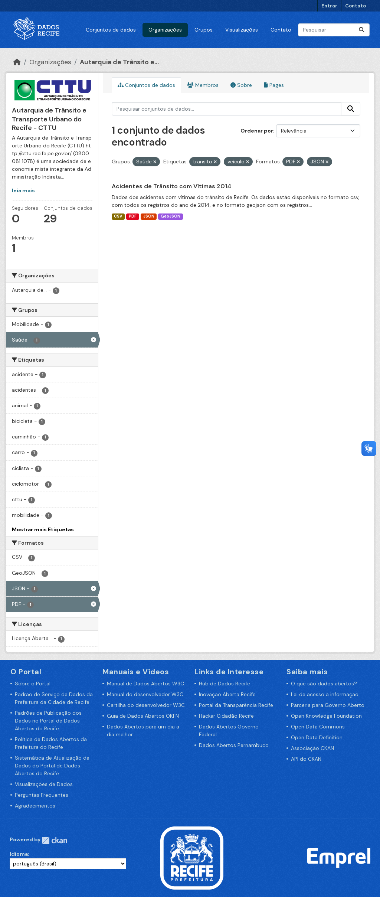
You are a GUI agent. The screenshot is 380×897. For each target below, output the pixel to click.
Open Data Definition (317, 737)
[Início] (17, 62)
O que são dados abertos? (324, 683)
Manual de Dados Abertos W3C (145, 683)
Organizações (165, 29)
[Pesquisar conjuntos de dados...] (334, 29)
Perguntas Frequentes (41, 795)
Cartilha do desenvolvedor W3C (146, 705)
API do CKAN (306, 759)
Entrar (329, 6)
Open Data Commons (318, 726)
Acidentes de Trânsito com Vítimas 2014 (171, 186)
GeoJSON (170, 216)
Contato (355, 6)
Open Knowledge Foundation (326, 715)
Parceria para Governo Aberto (327, 705)
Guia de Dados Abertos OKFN (143, 715)
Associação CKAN (312, 748)
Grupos (203, 29)
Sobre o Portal (32, 683)
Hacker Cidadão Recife (226, 715)
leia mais (23, 190)
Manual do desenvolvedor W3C (145, 694)
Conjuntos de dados (111, 29)
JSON (148, 216)
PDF (133, 216)
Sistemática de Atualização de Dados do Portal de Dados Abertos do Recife (52, 765)
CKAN (54, 840)
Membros (203, 85)
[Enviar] (361, 29)
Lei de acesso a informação (324, 694)
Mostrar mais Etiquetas (43, 529)
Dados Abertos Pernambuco (234, 745)
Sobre (241, 85)
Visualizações (241, 29)
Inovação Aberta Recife (227, 694)
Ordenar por (256, 130)
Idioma (19, 854)
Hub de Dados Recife (224, 683)
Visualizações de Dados (44, 784)
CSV (118, 216)
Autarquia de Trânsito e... (119, 62)
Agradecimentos (35, 805)
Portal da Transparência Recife (236, 705)
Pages (274, 85)
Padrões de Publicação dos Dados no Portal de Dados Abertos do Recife (48, 721)
